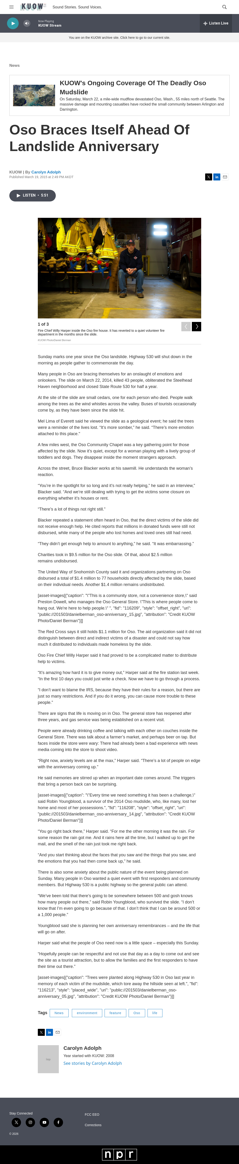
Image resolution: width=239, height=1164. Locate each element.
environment (87, 1013)
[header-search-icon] (224, 7)
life (155, 1013)
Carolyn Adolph (46, 172)
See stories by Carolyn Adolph (92, 1063)
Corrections (93, 1125)
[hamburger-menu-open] (11, 7)
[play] (13, 23)
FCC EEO (92, 1114)
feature (115, 1013)
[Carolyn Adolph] (48, 1059)
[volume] (27, 23)
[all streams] (216, 23)
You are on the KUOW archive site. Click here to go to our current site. (119, 37)
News (14, 65)
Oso (137, 1013)
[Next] (196, 325)
